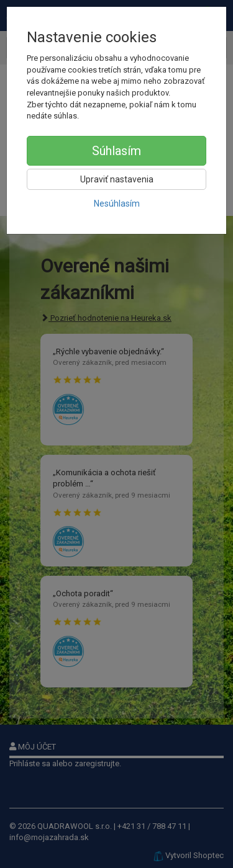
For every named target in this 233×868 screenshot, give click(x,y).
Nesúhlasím (117, 203)
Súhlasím (116, 150)
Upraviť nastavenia (116, 179)
